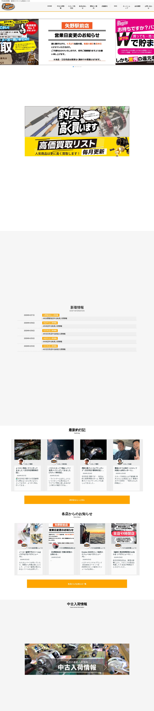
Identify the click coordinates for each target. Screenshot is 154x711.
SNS (115, 6)
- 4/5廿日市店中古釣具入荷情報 (53, 334)
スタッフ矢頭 (127, 464)
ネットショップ (126, 6)
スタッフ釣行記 (71, 6)
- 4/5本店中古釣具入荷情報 (52, 326)
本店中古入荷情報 (50, 323)
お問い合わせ (148, 6)
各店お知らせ (82, 6)
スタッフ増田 (28, 464)
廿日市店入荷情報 (50, 331)
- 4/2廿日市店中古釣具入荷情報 (53, 349)
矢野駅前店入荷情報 (50, 315)
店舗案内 (104, 6)
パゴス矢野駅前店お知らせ (67, 548)
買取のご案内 (93, 6)
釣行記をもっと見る (77, 500)
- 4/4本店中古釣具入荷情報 (52, 341)
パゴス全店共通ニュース (35, 548)
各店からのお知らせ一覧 (77, 584)
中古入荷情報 (60, 6)
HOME (49, 6)
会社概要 (137, 6)
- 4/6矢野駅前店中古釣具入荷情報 (54, 318)
